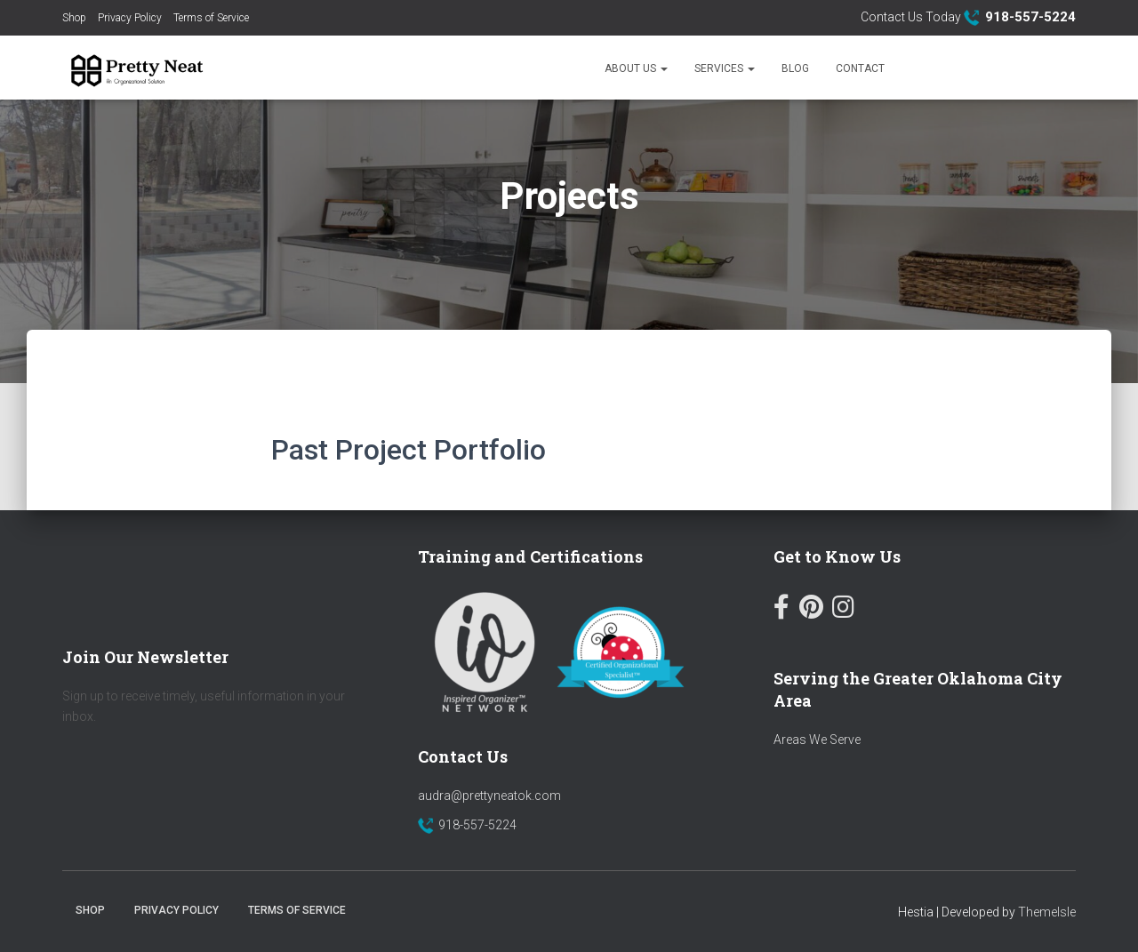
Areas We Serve (817, 739)
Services (724, 68)
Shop (74, 18)
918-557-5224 (477, 825)
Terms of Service (211, 18)
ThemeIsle (1047, 912)
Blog (795, 68)
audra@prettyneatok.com (489, 795)
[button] (663, 68)
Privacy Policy (130, 18)
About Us (636, 68)
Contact (860, 68)
